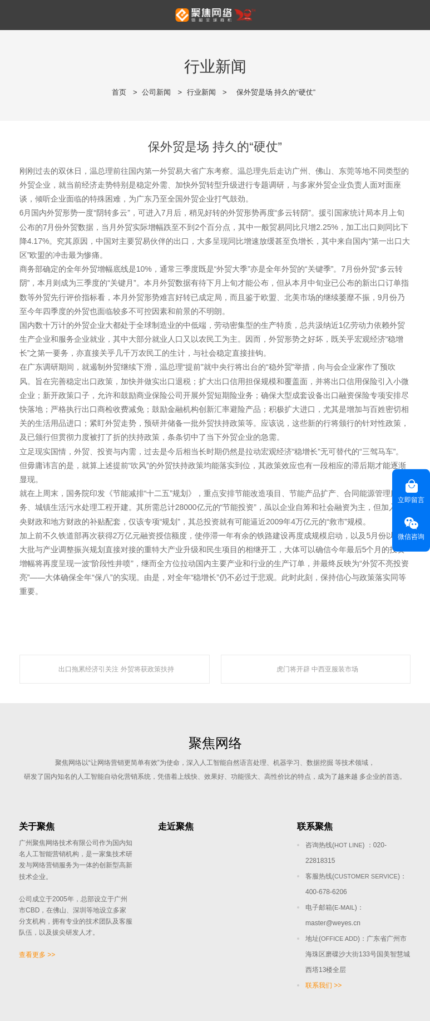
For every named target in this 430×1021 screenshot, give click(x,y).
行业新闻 (201, 92)
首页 (119, 92)
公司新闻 (156, 92)
